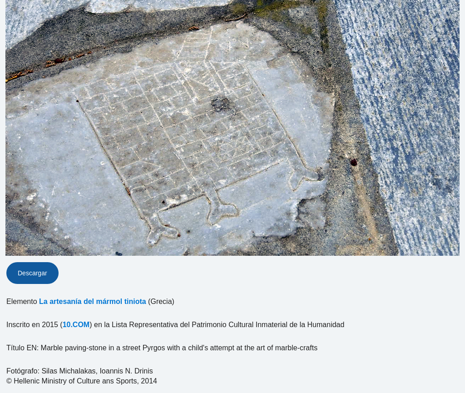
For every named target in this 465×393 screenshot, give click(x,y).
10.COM (76, 324)
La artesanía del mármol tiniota (92, 301)
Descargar (32, 273)
